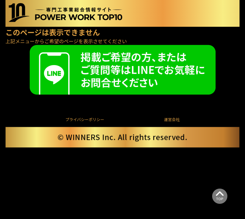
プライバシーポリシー (84, 119)
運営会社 (172, 119)
